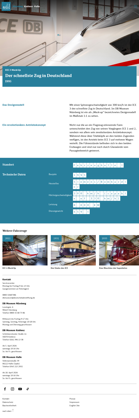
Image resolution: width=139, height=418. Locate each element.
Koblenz (28, 6)
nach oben (6, 411)
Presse (72, 399)
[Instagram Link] (12, 389)
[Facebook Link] (4, 389)
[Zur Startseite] (6, 6)
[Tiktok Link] (27, 389)
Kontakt (5, 399)
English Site (75, 405)
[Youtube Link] (20, 389)
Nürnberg (18, 6)
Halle (37, 6)
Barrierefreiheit (9, 405)
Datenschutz (7, 402)
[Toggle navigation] (135, 6)
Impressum (74, 402)
